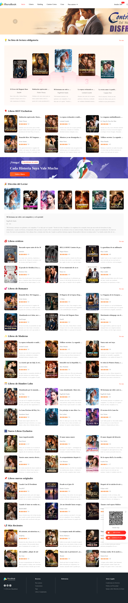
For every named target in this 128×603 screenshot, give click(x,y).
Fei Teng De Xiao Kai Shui (108, 121)
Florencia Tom (23, 272)
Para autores (38, 583)
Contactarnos (38, 586)
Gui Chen (21, 394)
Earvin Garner (23, 367)
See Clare (21, 556)
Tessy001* (22, 488)
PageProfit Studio (63, 93)
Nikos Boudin (104, 141)
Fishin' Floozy (41, 92)
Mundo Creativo (64, 488)
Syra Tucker (104, 414)
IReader (103, 346)
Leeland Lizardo (87, 93)
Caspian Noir (108, 93)
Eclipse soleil (104, 488)
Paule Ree (62, 441)
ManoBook (14, 589)
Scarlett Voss (104, 461)
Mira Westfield (64, 367)
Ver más (121, 40)
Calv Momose (64, 461)
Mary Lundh (104, 251)
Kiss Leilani (63, 414)
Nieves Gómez (105, 299)
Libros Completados (41, 592)
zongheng (21, 535)
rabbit (20, 461)
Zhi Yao (103, 319)
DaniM (19, 92)
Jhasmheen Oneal (24, 414)
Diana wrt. (63, 272)
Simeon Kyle (104, 556)
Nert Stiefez (104, 441)
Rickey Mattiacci (64, 535)
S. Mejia (62, 299)
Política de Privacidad (112, 586)
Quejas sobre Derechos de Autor (115, 589)
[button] (15, 21)
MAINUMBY (23, 508)
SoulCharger (22, 319)
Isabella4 (21, 251)
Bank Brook (22, 441)
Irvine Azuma (23, 141)
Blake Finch (63, 141)
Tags (36, 589)
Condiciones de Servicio (113, 583)
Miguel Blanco (64, 251)
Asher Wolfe (104, 367)
